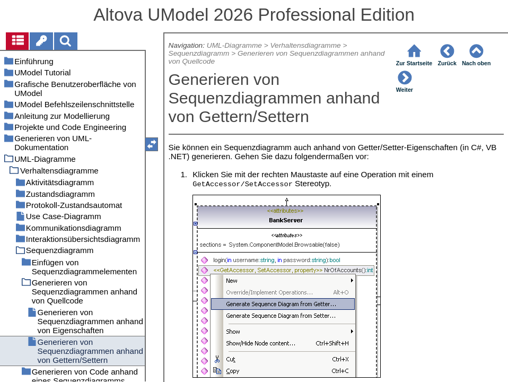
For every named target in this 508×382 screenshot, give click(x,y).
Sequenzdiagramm (199, 53)
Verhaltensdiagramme (305, 45)
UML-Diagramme (234, 45)
